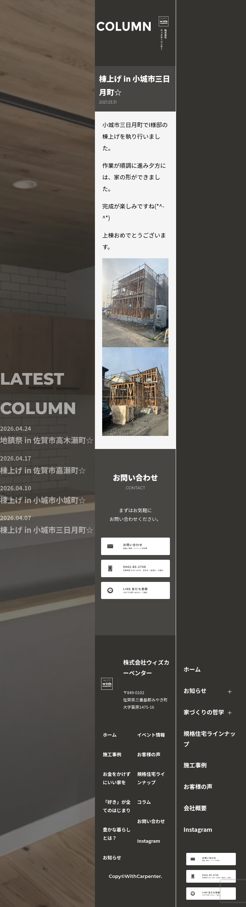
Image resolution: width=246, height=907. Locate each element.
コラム (144, 801)
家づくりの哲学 (203, 712)
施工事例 (195, 765)
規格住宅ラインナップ (209, 738)
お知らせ (195, 690)
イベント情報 (151, 734)
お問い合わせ (151, 821)
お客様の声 (197, 786)
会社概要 (195, 807)
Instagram (197, 829)
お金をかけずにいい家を (117, 778)
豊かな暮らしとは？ (117, 833)
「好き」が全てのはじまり (117, 806)
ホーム (192, 669)
